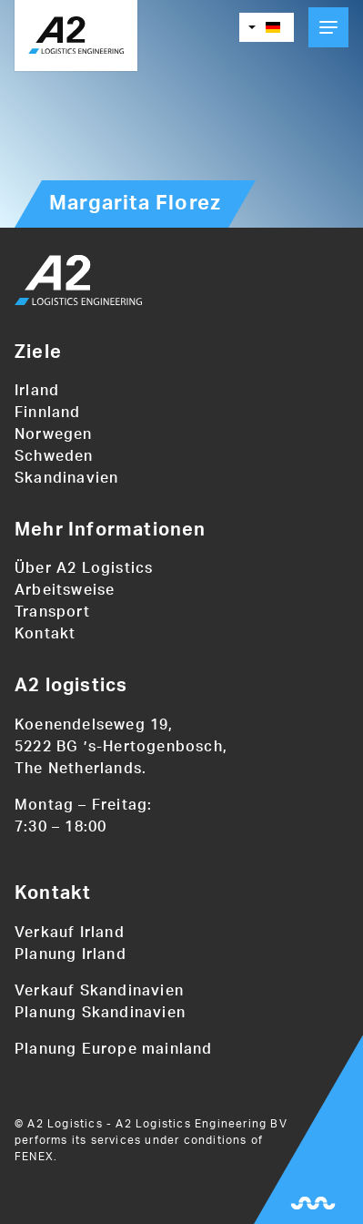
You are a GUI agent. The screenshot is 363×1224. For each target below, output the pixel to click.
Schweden (54, 456)
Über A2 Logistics (84, 568)
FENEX (34, 1156)
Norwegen (54, 434)
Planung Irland (70, 954)
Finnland (48, 412)
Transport (52, 612)
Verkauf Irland (70, 932)
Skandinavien (66, 478)
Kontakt (45, 634)
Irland (37, 390)
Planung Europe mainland (114, 1049)
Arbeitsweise (65, 590)
